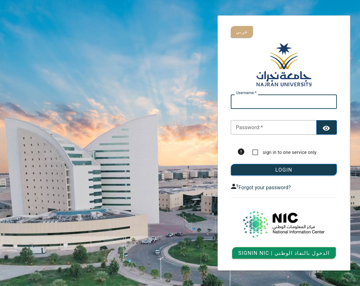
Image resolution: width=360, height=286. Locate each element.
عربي (242, 31)
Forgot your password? (265, 187)
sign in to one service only (290, 152)
